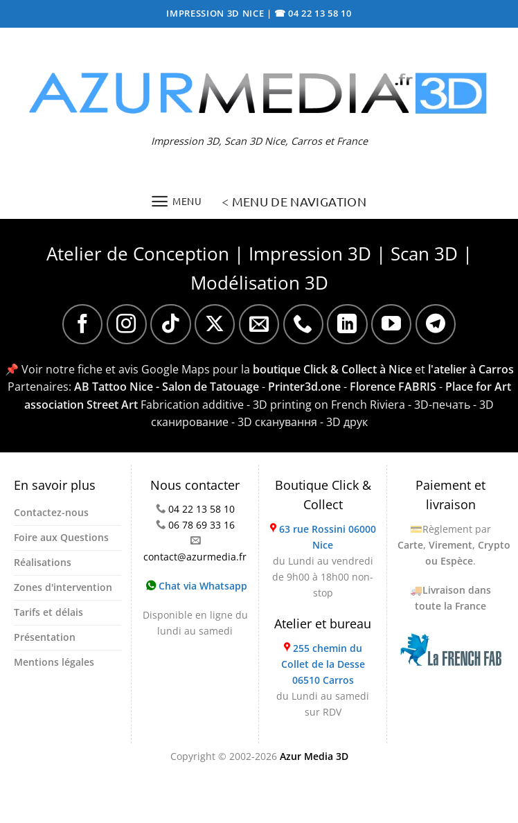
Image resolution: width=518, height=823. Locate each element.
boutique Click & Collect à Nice (332, 369)
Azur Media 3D (314, 756)
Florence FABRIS (393, 386)
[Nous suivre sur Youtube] (391, 324)
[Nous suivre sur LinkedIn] (347, 324)
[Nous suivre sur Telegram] (436, 324)
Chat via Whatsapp (196, 585)
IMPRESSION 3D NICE (216, 13)
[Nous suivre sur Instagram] (127, 324)
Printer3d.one (304, 386)
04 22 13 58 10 (201, 508)
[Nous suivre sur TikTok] (170, 324)
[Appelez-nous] (303, 324)
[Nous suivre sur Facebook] (82, 324)
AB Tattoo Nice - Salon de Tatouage (166, 386)
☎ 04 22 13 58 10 (313, 13)
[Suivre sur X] (215, 324)
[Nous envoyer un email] (259, 324)
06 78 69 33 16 (201, 524)
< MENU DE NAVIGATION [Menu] (294, 201)
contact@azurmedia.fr (195, 556)
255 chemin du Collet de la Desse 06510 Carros (323, 664)
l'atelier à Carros (471, 369)
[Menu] (176, 201)
